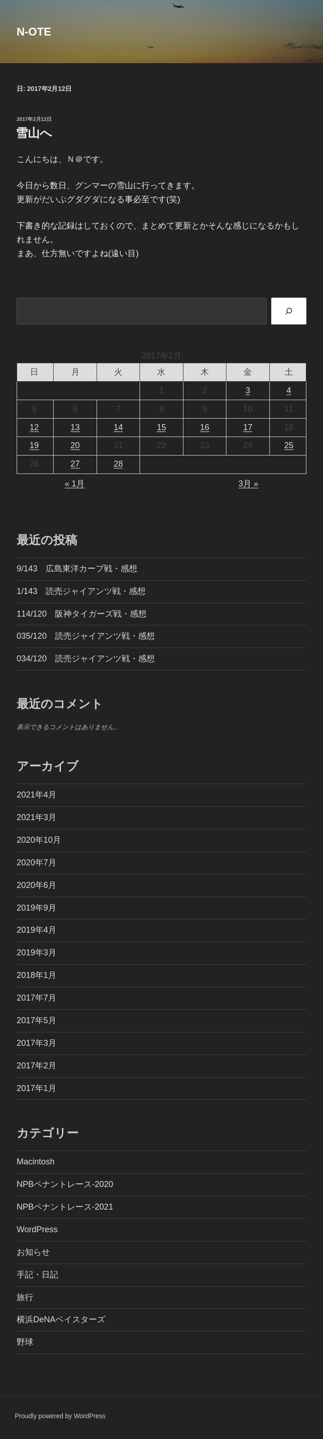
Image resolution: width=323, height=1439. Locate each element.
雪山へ (34, 133)
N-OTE (34, 31)
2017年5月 (36, 1020)
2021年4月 (36, 794)
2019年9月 (36, 907)
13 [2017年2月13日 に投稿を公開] (75, 427)
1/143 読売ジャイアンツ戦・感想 (81, 591)
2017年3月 (36, 1043)
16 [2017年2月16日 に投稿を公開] (204, 427)
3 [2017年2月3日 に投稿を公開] (247, 390)
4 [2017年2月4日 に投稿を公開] (288, 390)
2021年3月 (36, 817)
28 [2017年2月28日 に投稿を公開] (118, 463)
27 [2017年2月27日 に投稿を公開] (75, 463)
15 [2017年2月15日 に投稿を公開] (161, 427)
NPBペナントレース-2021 (65, 1206)
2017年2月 (36, 1065)
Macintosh (36, 1161)
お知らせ (33, 1252)
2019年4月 (36, 930)
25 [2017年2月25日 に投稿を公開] (288, 445)
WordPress (37, 1229)
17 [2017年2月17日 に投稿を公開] (247, 427)
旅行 (25, 1297)
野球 (25, 1342)
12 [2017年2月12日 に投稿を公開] (34, 427)
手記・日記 (37, 1274)
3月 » (248, 483)
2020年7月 (36, 862)
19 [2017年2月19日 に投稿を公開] (34, 445)
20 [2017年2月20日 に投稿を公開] (75, 445)
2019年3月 (36, 952)
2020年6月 (36, 885)
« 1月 (75, 483)
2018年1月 (36, 975)
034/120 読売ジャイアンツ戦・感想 (86, 658)
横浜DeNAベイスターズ (61, 1319)
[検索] (288, 311)
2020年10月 (39, 840)
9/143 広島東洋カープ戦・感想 (77, 568)
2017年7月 (36, 997)
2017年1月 (36, 1088)
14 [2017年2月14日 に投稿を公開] (118, 427)
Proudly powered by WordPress (60, 1416)
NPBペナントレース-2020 (65, 1184)
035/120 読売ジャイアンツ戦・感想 (86, 636)
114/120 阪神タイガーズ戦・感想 (81, 613)
